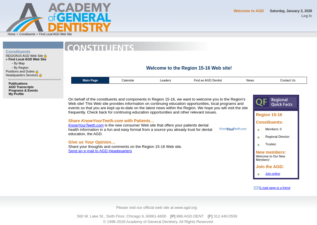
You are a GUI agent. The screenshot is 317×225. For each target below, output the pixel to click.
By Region (21, 67)
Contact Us (287, 80)
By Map (19, 63)
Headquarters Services (22, 75)
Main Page (90, 80)
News (250, 80)
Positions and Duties (20, 71)
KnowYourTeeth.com (86, 125)
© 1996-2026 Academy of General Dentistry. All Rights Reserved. (158, 222)
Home (12, 34)
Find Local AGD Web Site (55, 34)
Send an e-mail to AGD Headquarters (100, 151)
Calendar (128, 80)
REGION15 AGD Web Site (25, 55)
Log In (306, 16)
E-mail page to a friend (272, 187)
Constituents (27, 34)
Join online (272, 173)
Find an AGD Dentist (208, 80)
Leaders (165, 80)
